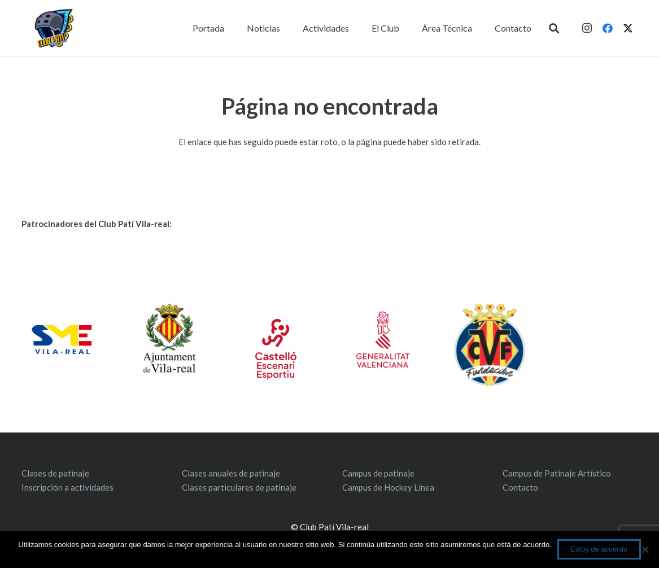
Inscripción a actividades (67, 487)
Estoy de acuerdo (598, 549)
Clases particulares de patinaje (239, 487)
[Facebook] (607, 28)
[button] (554, 28)
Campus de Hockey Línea (388, 487)
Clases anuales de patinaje (231, 473)
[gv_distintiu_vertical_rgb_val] (383, 339)
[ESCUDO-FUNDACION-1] (489, 345)
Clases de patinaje (55, 473)
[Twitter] (628, 28)
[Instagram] (587, 28)
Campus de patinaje (378, 473)
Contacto (520, 487)
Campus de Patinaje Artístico (557, 473)
